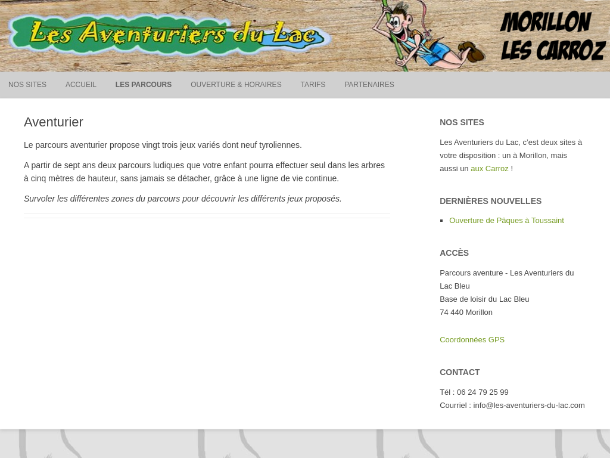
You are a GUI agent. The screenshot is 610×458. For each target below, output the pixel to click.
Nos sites (27, 85)
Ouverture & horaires (236, 85)
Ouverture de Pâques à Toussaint (506, 220)
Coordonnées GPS (472, 339)
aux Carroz (490, 168)
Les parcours (144, 85)
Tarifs (313, 85)
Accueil (81, 85)
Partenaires (369, 85)
